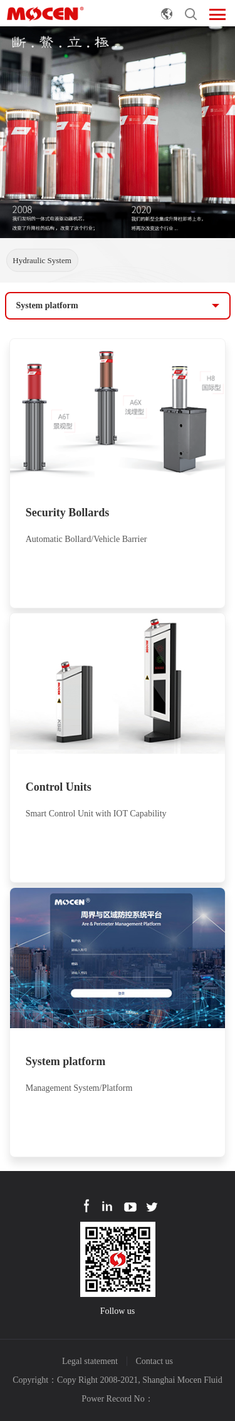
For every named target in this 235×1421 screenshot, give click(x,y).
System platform (47, 305)
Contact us (155, 1361)
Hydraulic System (42, 260)
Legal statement (90, 1361)
